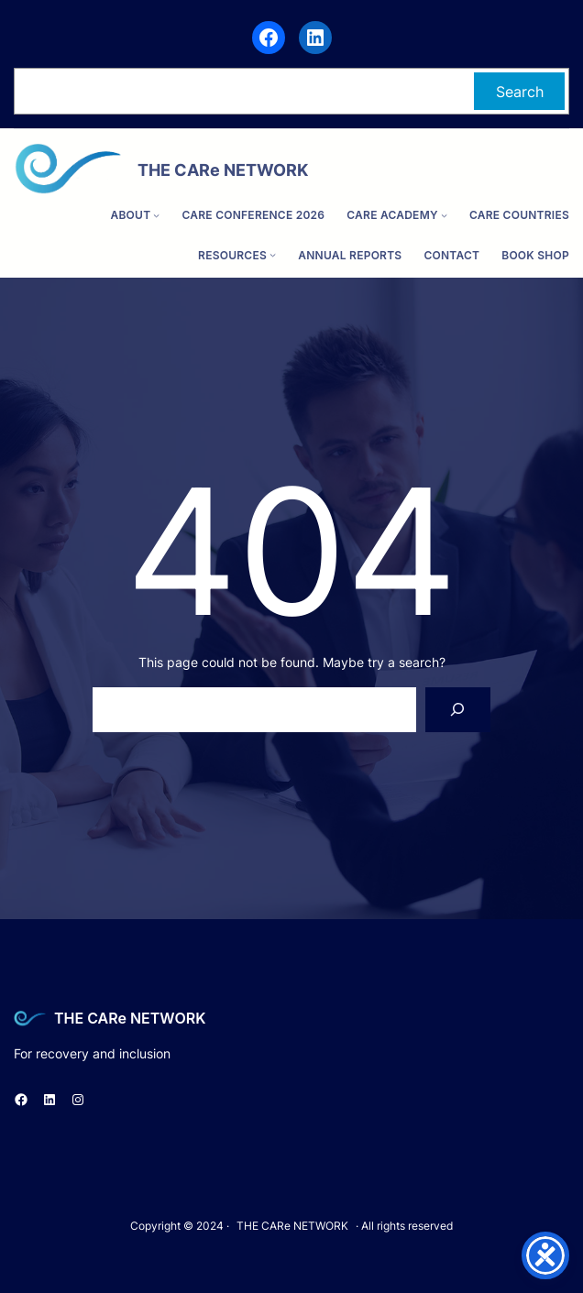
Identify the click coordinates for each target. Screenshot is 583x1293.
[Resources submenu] (273, 255)
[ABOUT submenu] (156, 215)
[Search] (457, 709)
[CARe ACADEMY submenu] (444, 215)
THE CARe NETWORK (129, 1018)
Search (520, 91)
